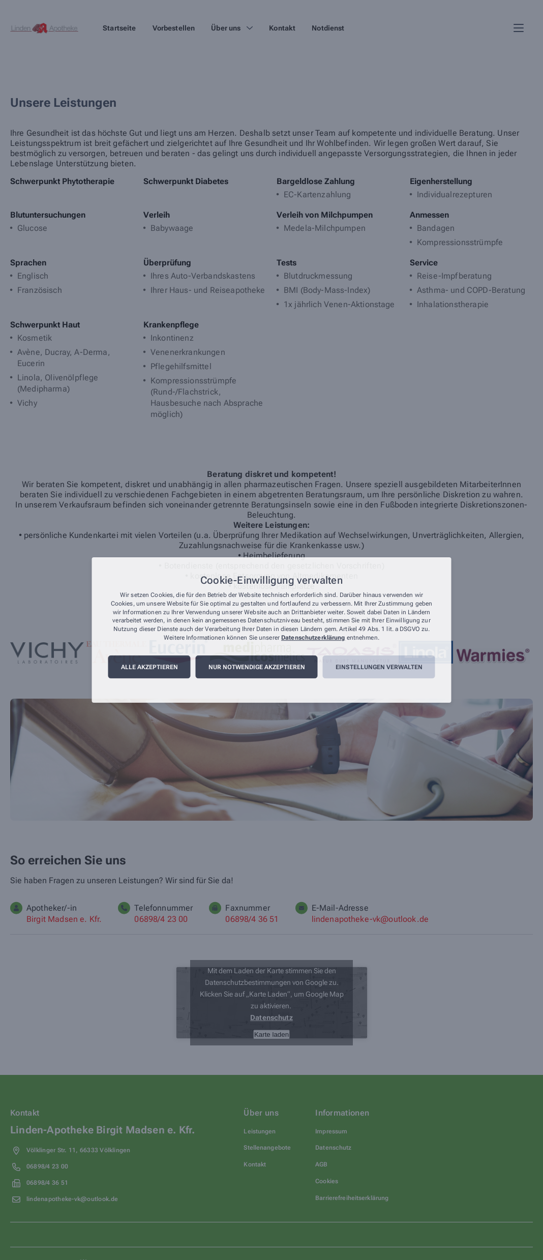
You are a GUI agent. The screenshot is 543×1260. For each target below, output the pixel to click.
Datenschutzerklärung (313, 637)
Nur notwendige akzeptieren (256, 667)
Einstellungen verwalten (379, 667)
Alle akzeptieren (149, 667)
